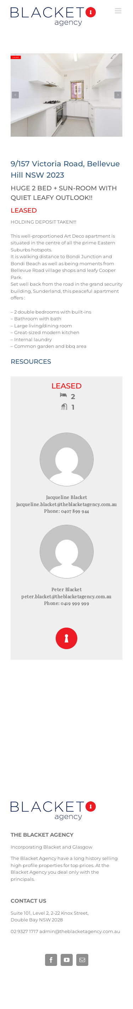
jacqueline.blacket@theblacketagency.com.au (66, 504)
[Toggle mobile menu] (118, 10)
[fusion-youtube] (67, 960)
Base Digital (41, 982)
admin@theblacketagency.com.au (79, 931)
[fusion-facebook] (51, 960)
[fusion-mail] (82, 960)
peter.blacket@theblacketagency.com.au (66, 596)
